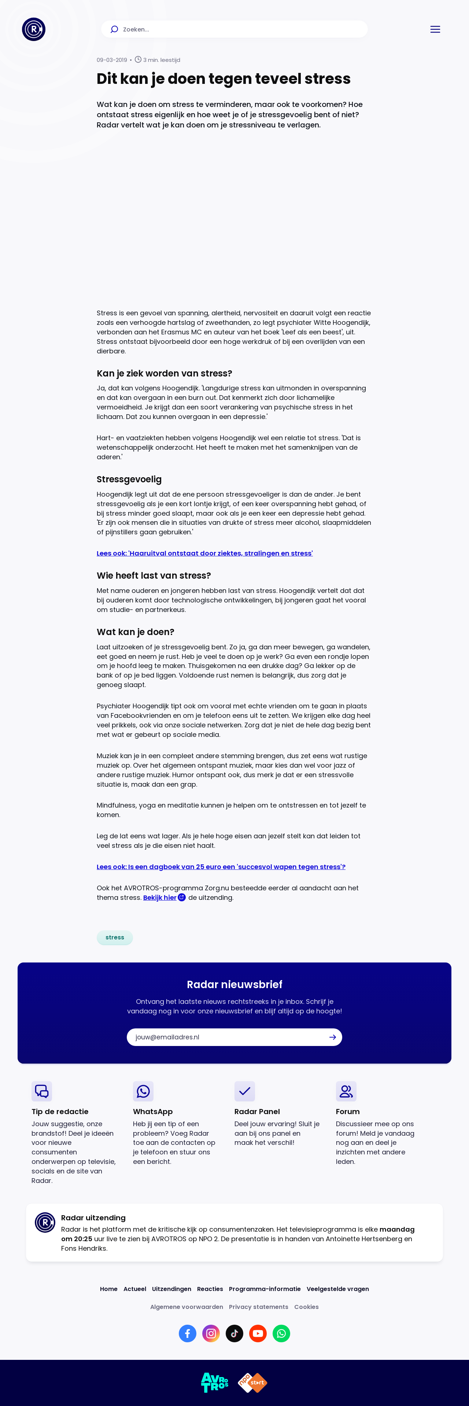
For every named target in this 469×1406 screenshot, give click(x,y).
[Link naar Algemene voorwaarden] (186, 1307)
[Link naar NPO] (252, 1383)
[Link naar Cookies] (306, 1307)
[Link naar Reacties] (210, 1289)
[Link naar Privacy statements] (258, 1307)
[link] (115, 937)
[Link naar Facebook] (187, 1333)
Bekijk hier (160, 897)
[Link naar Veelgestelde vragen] (338, 1289)
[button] (435, 29)
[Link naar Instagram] (211, 1333)
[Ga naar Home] (33, 29)
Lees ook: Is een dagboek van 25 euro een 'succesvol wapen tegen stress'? (221, 866)
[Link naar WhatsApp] (281, 1333)
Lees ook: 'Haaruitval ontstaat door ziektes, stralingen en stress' (205, 553)
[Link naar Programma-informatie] (265, 1289)
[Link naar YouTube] (258, 1333)
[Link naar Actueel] (134, 1289)
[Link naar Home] (109, 1289)
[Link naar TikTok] (234, 1333)
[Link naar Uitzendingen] (171, 1289)
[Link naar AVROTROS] (215, 1383)
